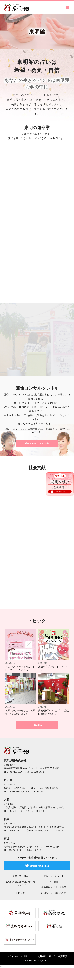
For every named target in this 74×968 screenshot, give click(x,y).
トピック (20, 893)
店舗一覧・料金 (20, 876)
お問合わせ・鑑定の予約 (53, 893)
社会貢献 (53, 882)
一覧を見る (37, 725)
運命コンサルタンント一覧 (37, 443)
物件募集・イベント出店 (53, 887)
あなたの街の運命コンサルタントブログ (20, 883)
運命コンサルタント (53, 876)
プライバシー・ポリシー (19, 956)
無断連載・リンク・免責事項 (52, 956)
